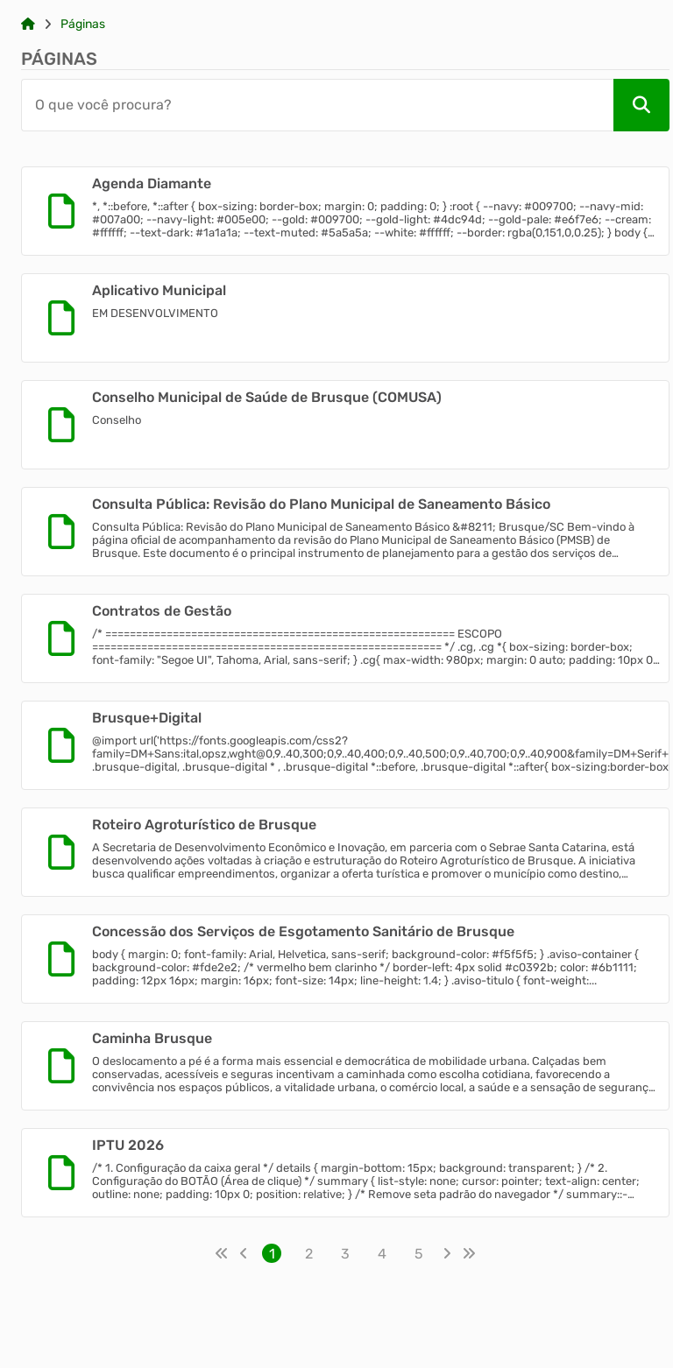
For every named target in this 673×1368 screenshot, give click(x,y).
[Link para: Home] (28, 25)
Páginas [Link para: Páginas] (82, 25)
